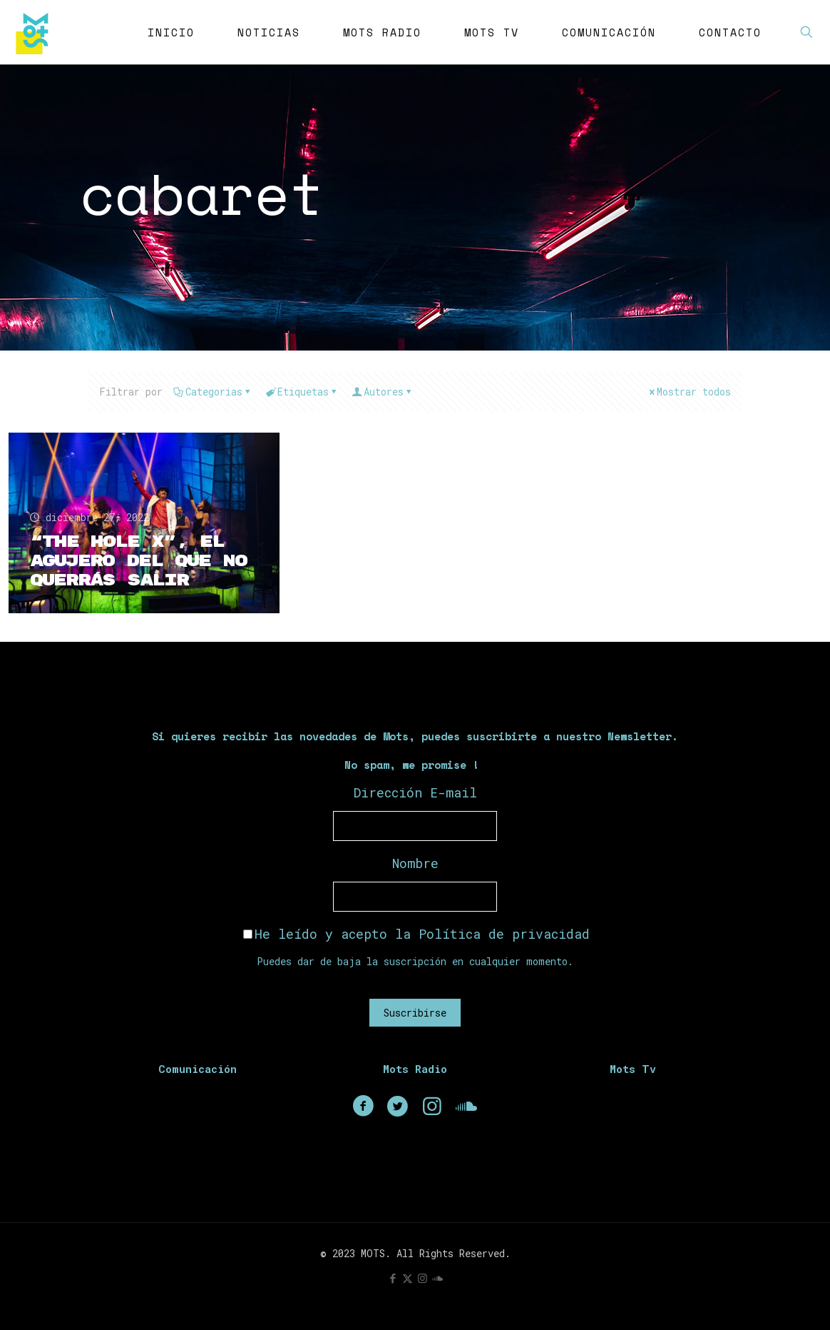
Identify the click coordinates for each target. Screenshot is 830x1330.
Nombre (415, 863)
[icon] (437, 1278)
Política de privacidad (504, 933)
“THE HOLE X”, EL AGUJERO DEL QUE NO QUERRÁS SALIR (138, 561)
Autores (383, 391)
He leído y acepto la (416, 934)
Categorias (212, 391)
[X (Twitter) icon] (407, 1278)
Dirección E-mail (415, 792)
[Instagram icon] (422, 1278)
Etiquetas (302, 391)
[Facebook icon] (392, 1278)
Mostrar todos (689, 391)
